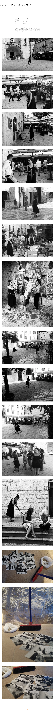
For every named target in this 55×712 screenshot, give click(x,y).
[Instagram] (27, 709)
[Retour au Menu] (49, 704)
